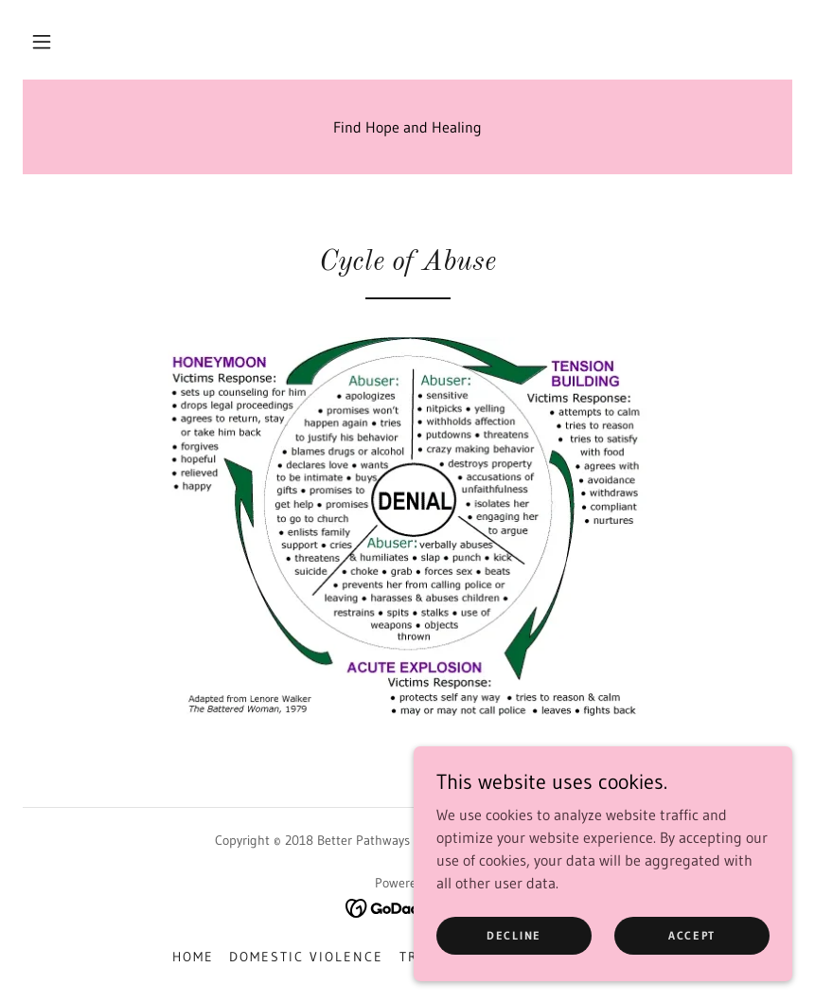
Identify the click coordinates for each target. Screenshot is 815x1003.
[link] (407, 906)
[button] (42, 42)
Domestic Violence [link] (306, 956)
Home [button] (193, 956)
